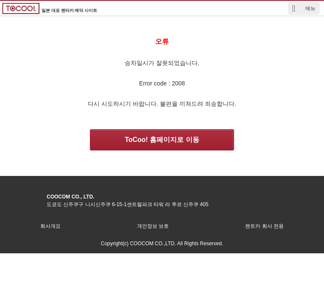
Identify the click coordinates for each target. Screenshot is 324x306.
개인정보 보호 (153, 226)
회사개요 (50, 226)
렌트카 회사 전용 (264, 226)
